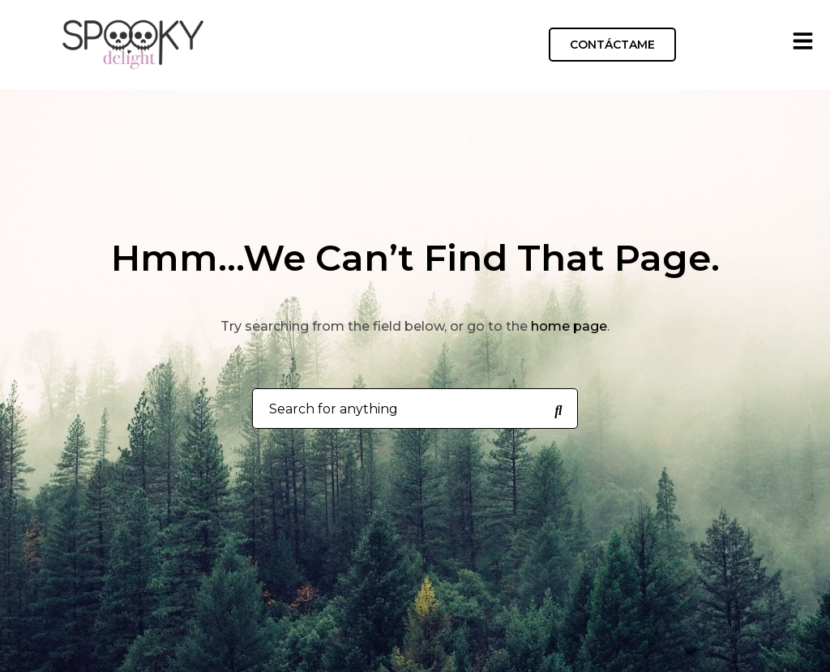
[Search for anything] (558, 409)
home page (569, 326)
